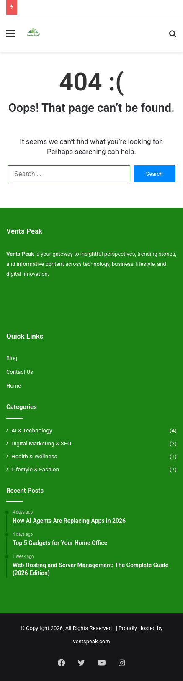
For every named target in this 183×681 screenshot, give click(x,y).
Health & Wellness (34, 456)
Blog (11, 358)
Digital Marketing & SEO (41, 443)
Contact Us (19, 372)
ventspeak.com (91, 641)
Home (13, 386)
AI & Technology (31, 430)
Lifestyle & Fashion (35, 469)
